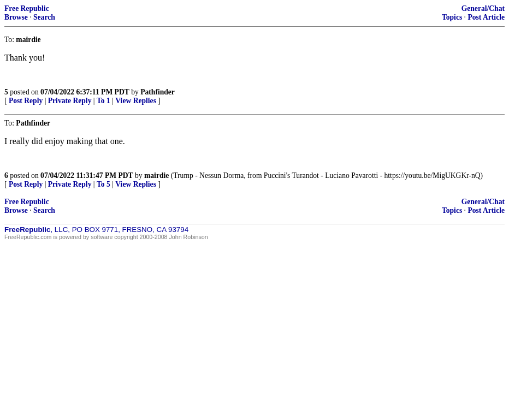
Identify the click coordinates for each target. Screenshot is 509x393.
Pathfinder (157, 92)
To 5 (103, 184)
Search (44, 17)
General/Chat (483, 8)
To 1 (103, 101)
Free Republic (26, 8)
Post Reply (26, 101)
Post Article (486, 17)
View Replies (135, 101)
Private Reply (70, 101)
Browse (16, 17)
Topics (452, 17)
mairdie (156, 175)
